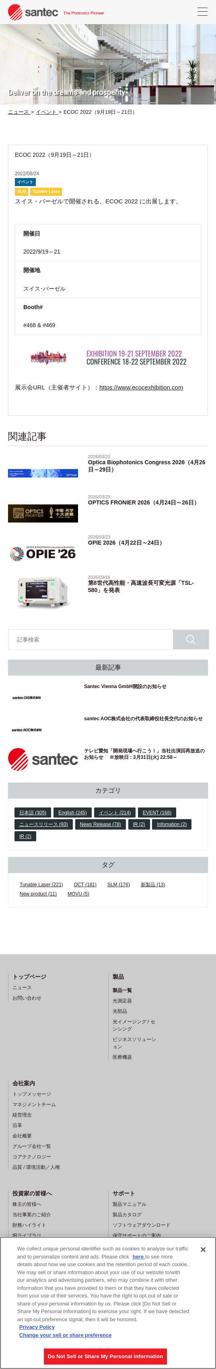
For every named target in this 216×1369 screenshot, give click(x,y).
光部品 (120, 1011)
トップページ (29, 976)
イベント (25, 182)
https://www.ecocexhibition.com (141, 387)
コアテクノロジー (31, 1157)
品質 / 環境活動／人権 (36, 1167)
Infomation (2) (172, 824)
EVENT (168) (157, 813)
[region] (108, 1303)
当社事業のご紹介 (31, 1214)
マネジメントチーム (34, 1104)
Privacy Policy (37, 1327)
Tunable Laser (46, 191)
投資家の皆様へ (32, 1193)
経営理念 (22, 1115)
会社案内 (23, 1083)
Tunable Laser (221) (41, 884)
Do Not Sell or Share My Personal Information (105, 1356)
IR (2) (139, 824)
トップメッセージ (31, 1094)
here (139, 1257)
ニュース (22, 987)
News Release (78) (100, 824)
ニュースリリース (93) (43, 824)
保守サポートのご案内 (137, 1235)
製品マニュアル (129, 1204)
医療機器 (122, 1057)
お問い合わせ (26, 998)
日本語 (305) (32, 813)
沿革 (17, 1125)
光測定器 (122, 1001)
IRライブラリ (26, 1235)
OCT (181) (85, 884)
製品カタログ (127, 1214)
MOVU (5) (78, 894)
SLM (21, 191)
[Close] (203, 1249)
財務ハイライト (29, 1225)
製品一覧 (122, 990)
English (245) (72, 813)
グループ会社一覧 (31, 1146)
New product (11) (38, 894)
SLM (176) (118, 884)
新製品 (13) (153, 884)
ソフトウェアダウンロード (142, 1225)
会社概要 (22, 1136)
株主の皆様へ (26, 1204)
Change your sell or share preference (65, 1335)
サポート (124, 1193)
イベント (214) (115, 813)
